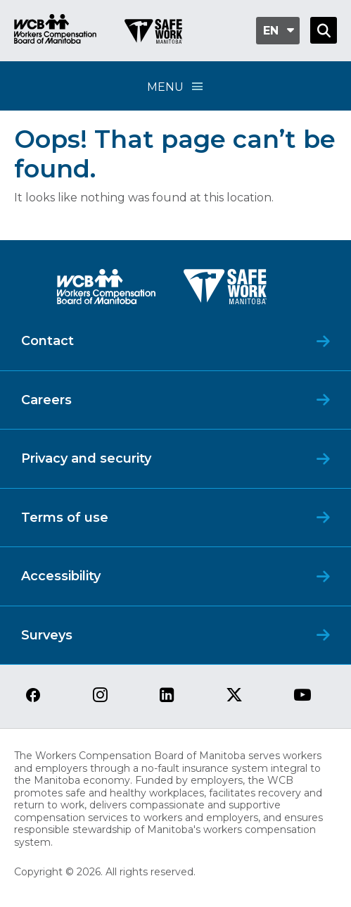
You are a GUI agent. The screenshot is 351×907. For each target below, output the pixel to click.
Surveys (46, 635)
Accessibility (61, 576)
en (271, 30)
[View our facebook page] (33, 696)
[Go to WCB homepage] (55, 30)
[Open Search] (323, 30)
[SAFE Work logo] (225, 290)
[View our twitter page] (234, 696)
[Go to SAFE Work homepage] (153, 33)
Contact (47, 341)
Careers (46, 400)
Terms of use (64, 517)
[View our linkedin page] (167, 696)
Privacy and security (86, 458)
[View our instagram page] (100, 696)
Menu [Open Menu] (176, 86)
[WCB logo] (106, 290)
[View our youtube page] (302, 696)
